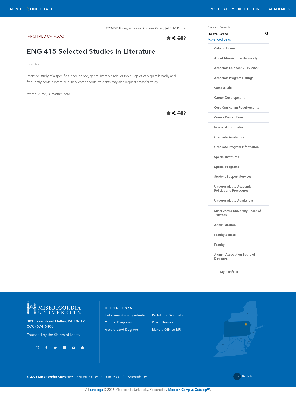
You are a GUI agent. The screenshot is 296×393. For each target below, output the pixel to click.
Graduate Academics (229, 137)
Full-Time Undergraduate (125, 315)
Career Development (229, 98)
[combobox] (146, 28)
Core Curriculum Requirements (236, 107)
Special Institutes (226, 157)
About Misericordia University (236, 58)
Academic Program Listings (233, 78)
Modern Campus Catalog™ (189, 390)
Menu (15, 9)
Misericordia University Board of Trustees (237, 213)
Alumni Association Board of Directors (234, 257)
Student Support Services (232, 177)
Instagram (37, 348)
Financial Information (229, 127)
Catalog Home (224, 48)
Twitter (55, 348)
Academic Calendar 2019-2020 (236, 68)
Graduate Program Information (236, 147)
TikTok (28, 348)
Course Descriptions (228, 117)
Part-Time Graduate (168, 315)
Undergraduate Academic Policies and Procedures (232, 188)
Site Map (112, 376)
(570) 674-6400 (40, 326)
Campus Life (223, 88)
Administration (225, 225)
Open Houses (162, 322)
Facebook (46, 348)
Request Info (251, 9)
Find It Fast (41, 9)
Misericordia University (129, 6)
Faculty (219, 245)
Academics (279, 9)
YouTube (73, 348)
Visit (215, 9)
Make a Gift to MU (167, 330)
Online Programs (118, 322)
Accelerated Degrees (122, 330)
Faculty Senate (225, 235)
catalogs (96, 390)
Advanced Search (221, 39)
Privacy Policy (89, 376)
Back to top (251, 376)
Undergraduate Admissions (234, 200)
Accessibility (137, 376)
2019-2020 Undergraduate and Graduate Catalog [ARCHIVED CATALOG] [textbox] (146, 28)
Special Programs (226, 167)
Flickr (64, 348)
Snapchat (82, 348)
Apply (228, 9)
